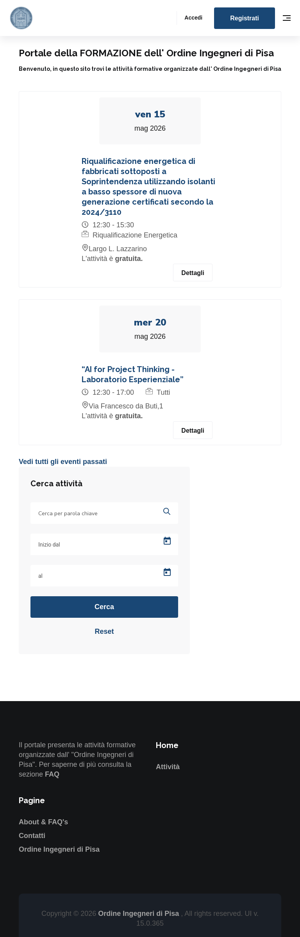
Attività (168, 767)
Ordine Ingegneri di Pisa (59, 849)
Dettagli (192, 273)
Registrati (244, 18)
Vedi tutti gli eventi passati (63, 462)
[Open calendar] (167, 541)
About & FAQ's (43, 822)
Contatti (32, 836)
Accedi (193, 17)
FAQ (52, 774)
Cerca (104, 607)
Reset (104, 631)
